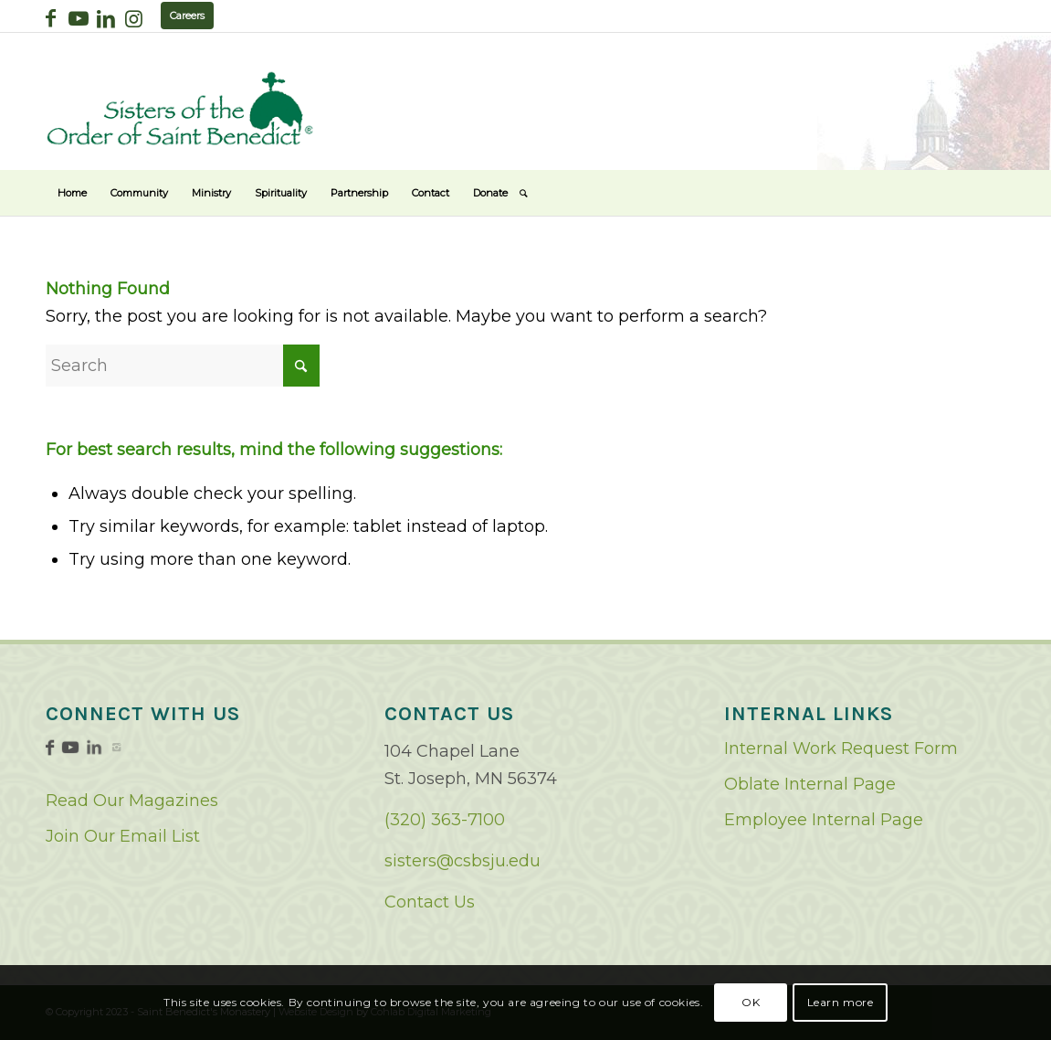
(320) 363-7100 (444, 820)
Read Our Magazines (132, 801)
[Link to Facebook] (50, 18)
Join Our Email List (123, 836)
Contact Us (429, 902)
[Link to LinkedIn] (105, 18)
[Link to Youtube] (78, 18)
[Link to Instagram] (133, 18)
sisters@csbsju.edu (462, 861)
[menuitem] (72, 193)
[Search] (524, 193)
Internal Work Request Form (841, 748)
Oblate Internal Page (810, 784)
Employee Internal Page (823, 820)
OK (750, 1002)
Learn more (840, 1002)
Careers (187, 15)
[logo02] (180, 108)
